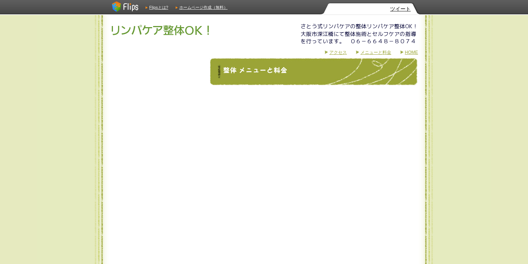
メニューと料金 (375, 52)
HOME (411, 52)
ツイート (400, 9)
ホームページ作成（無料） (203, 7)
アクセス (338, 52)
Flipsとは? (158, 7)
